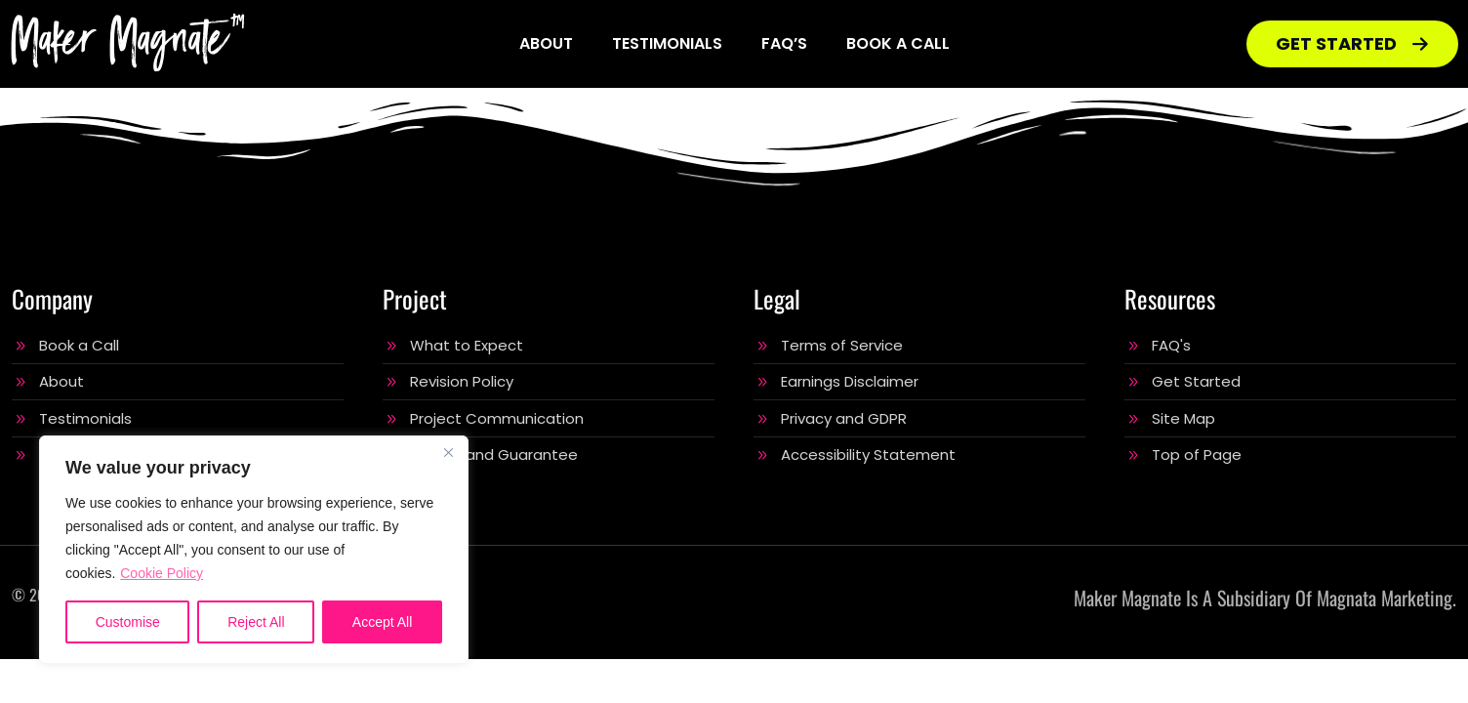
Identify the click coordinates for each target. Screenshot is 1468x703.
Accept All (382, 622)
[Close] (448, 452)
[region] (254, 549)
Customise (128, 622)
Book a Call (898, 43)
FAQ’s (784, 43)
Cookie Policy (161, 573)
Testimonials (667, 43)
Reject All (255, 622)
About (546, 43)
